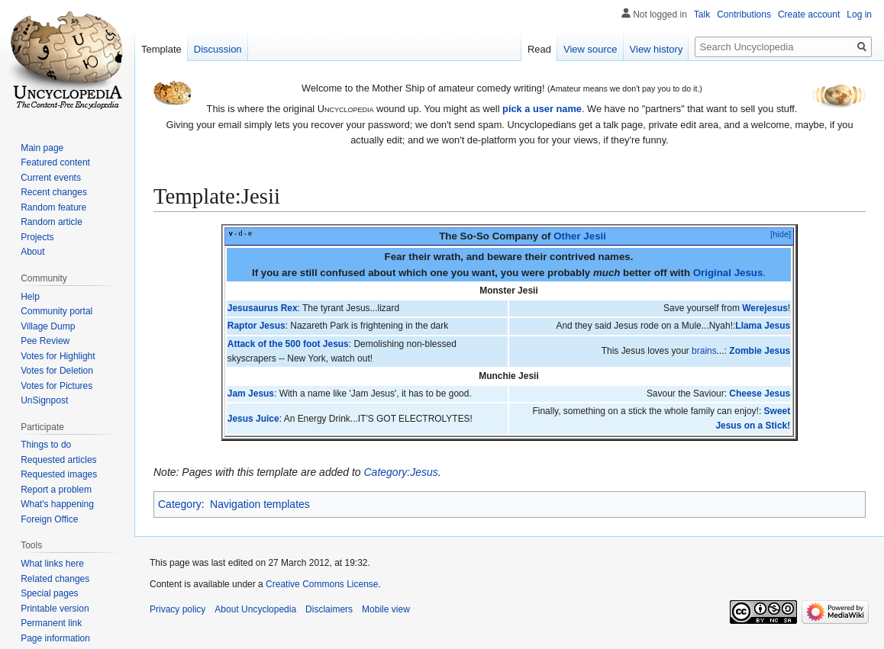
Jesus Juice (253, 418)
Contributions (744, 14)
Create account (809, 14)
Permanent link (51, 623)
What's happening (57, 504)
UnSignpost (44, 400)
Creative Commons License (322, 584)
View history (656, 49)
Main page (42, 148)
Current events (51, 177)
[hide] (780, 234)
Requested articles (58, 460)
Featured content (55, 162)
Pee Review (45, 341)
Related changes (55, 578)
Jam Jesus (250, 393)
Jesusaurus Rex (262, 308)
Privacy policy (177, 609)
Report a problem (56, 489)
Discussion (218, 49)
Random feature (53, 207)
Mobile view (386, 609)
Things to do (46, 444)
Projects (37, 237)
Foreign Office (49, 519)
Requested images (59, 474)
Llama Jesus (762, 325)
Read (539, 49)
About (32, 251)
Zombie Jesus (759, 350)
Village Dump (48, 326)
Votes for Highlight (58, 356)
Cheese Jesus (759, 393)
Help (30, 296)
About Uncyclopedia (255, 609)
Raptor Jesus (256, 325)
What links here (52, 563)
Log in (859, 14)
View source (590, 49)
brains (704, 350)
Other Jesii (579, 236)
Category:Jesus (401, 472)
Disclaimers (329, 609)
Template (161, 49)
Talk (702, 14)
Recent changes (54, 192)
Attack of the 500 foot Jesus (288, 344)
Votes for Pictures (56, 386)
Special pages (49, 593)
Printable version (55, 608)
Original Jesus (728, 272)
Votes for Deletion (57, 370)
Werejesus (765, 308)
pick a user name (542, 108)
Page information (55, 638)
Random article (51, 222)
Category (180, 504)
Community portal (56, 311)
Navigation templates (260, 504)
